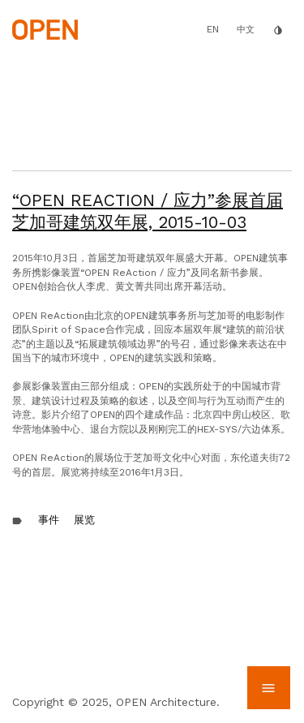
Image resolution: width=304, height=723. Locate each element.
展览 (84, 520)
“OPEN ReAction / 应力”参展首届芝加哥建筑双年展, (147, 210)
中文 (246, 29)
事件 (48, 520)
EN (213, 29)
